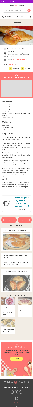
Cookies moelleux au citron (8, 325)
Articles (20, 17)
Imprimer (14, 68)
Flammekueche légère (25, 304)
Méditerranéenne (22, 59)
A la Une (6, 17)
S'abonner (16, 359)
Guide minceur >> (9, 2)
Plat (14, 59)
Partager (26, 68)
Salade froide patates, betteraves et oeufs (8, 306)
